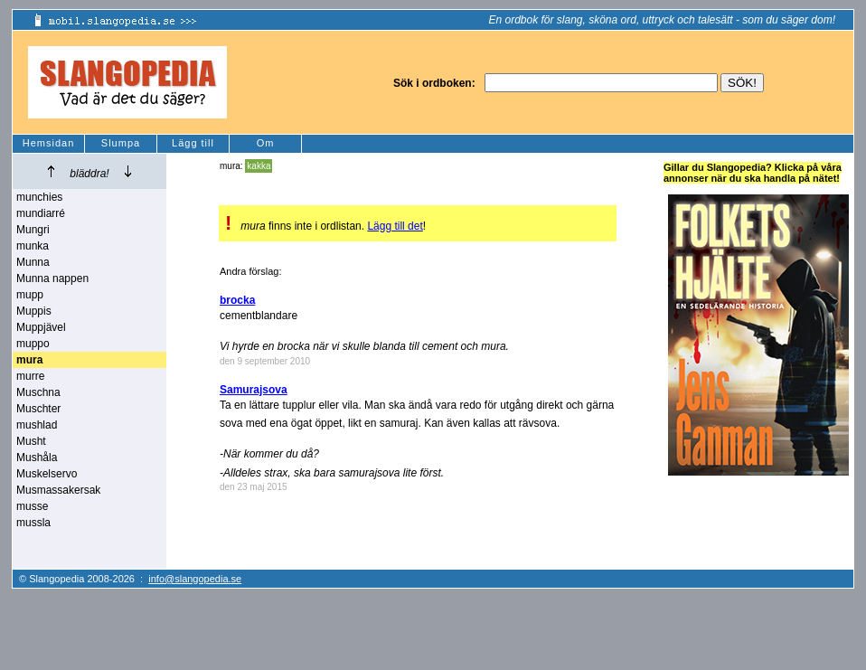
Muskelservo (46, 473)
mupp (29, 294)
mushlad (36, 425)
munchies (39, 197)
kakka (258, 166)
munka (32, 246)
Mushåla (36, 457)
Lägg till (193, 142)
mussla (33, 522)
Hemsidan (49, 142)
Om (266, 142)
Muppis (34, 311)
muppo (33, 343)
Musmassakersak (58, 490)
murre (30, 376)
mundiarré (40, 213)
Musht (31, 441)
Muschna (38, 392)
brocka (237, 300)
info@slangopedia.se (194, 578)
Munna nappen (52, 278)
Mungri (33, 229)
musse (32, 506)
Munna (33, 262)
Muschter (38, 408)
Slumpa (120, 142)
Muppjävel (41, 327)
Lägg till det (394, 226)
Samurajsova (253, 389)
